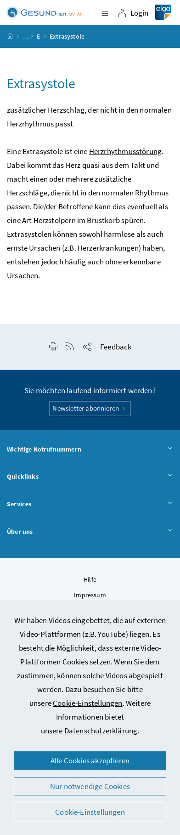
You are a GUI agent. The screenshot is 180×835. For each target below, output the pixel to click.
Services (90, 504)
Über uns (90, 532)
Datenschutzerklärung (101, 731)
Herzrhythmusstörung (125, 151)
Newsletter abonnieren (89, 408)
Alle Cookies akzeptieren (90, 760)
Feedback (115, 346)
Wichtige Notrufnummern (90, 449)
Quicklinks (90, 476)
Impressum (90, 595)
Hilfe (90, 579)
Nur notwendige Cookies (90, 786)
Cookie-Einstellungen (88, 703)
